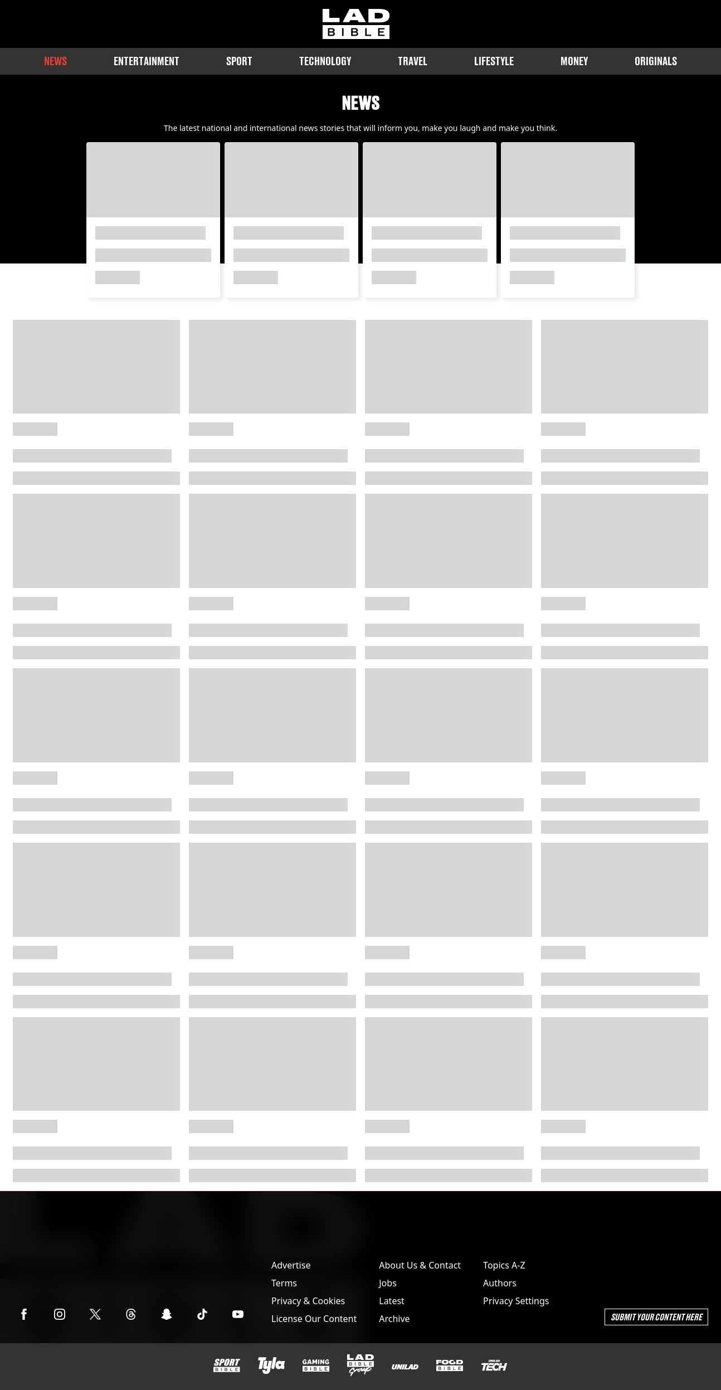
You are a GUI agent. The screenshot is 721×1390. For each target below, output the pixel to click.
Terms (284, 1283)
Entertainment (146, 61)
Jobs (388, 1283)
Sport (239, 61)
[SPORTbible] (226, 1365)
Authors (500, 1283)
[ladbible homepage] (356, 24)
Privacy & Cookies (308, 1301)
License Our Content (314, 1319)
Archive (394, 1319)
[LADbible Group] (360, 1365)
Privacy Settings (516, 1301)
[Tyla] (271, 1365)
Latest (392, 1301)
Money (574, 61)
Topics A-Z (504, 1265)
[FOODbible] (449, 1365)
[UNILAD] (405, 1366)
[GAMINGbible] (316, 1365)
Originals (656, 61)
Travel (412, 61)
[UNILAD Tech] (494, 1365)
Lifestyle (494, 61)
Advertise (290, 1265)
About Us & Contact (420, 1265)
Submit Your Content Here (656, 1316)
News (55, 61)
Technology (325, 61)
